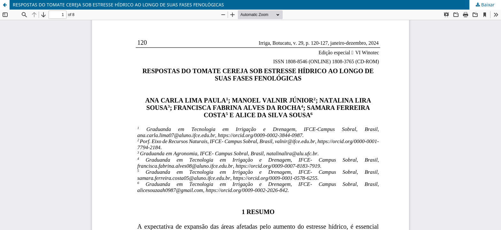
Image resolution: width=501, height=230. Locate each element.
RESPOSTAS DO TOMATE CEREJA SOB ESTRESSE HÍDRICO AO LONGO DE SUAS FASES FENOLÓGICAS (118, 5)
